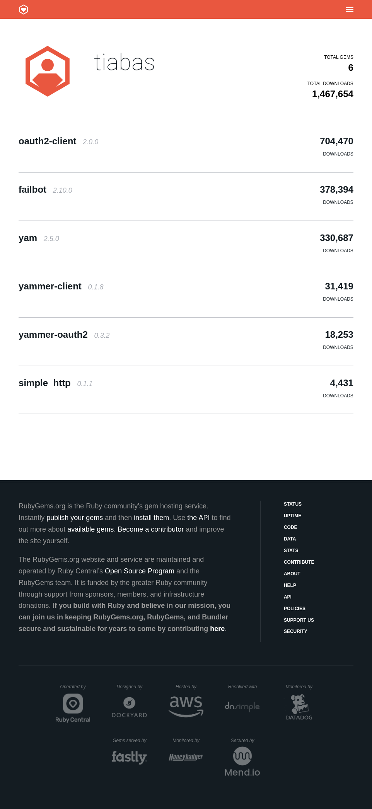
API (288, 597)
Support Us (299, 620)
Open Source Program (139, 571)
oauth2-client (58, 141)
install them (151, 518)
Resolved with (244, 686)
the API (198, 518)
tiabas (124, 62)
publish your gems (74, 518)
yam (39, 238)
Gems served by (130, 740)
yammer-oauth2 (64, 334)
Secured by (245, 740)
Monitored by (301, 686)
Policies (294, 608)
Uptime (292, 515)
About (292, 573)
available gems (90, 529)
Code (290, 527)
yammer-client (61, 286)
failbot (45, 189)
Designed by (131, 686)
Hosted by (189, 686)
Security (295, 631)
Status (293, 504)
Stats (291, 550)
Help (290, 585)
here (217, 629)
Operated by (75, 689)
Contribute (299, 562)
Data (290, 539)
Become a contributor (151, 529)
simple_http (55, 383)
